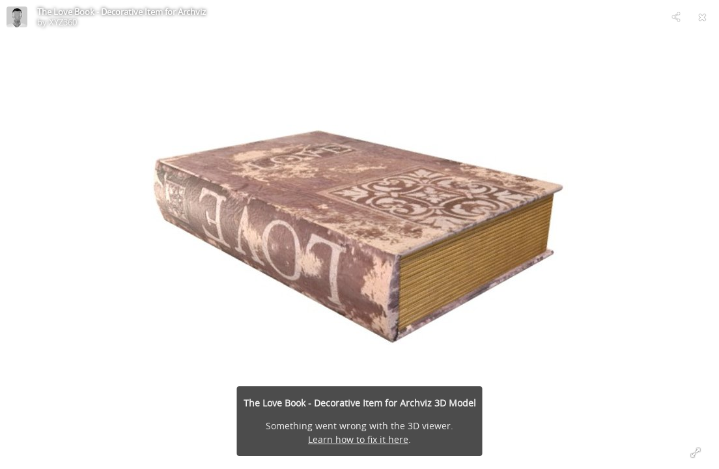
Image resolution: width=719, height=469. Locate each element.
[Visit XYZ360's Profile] (17, 17)
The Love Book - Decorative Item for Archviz (121, 12)
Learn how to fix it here (358, 439)
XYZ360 (63, 22)
